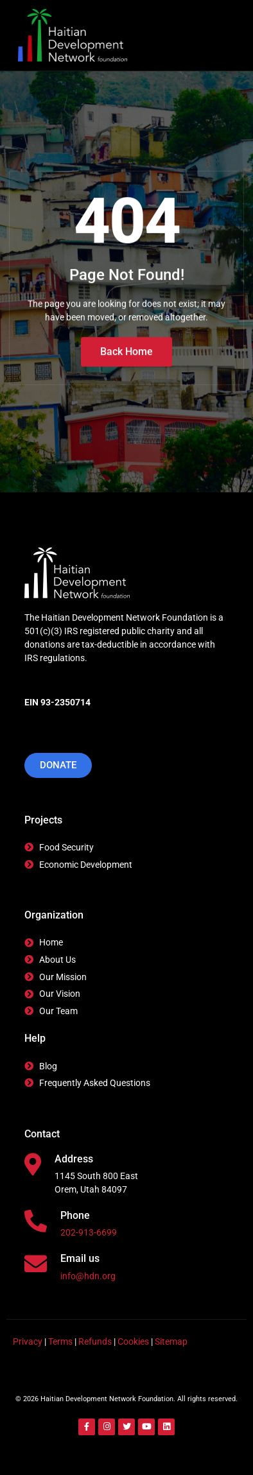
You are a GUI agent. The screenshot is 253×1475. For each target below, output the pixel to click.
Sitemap (171, 1341)
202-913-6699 (88, 1232)
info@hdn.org (88, 1276)
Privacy (27, 1341)
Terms (60, 1341)
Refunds (95, 1341)
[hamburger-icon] (214, 35)
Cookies (133, 1341)
